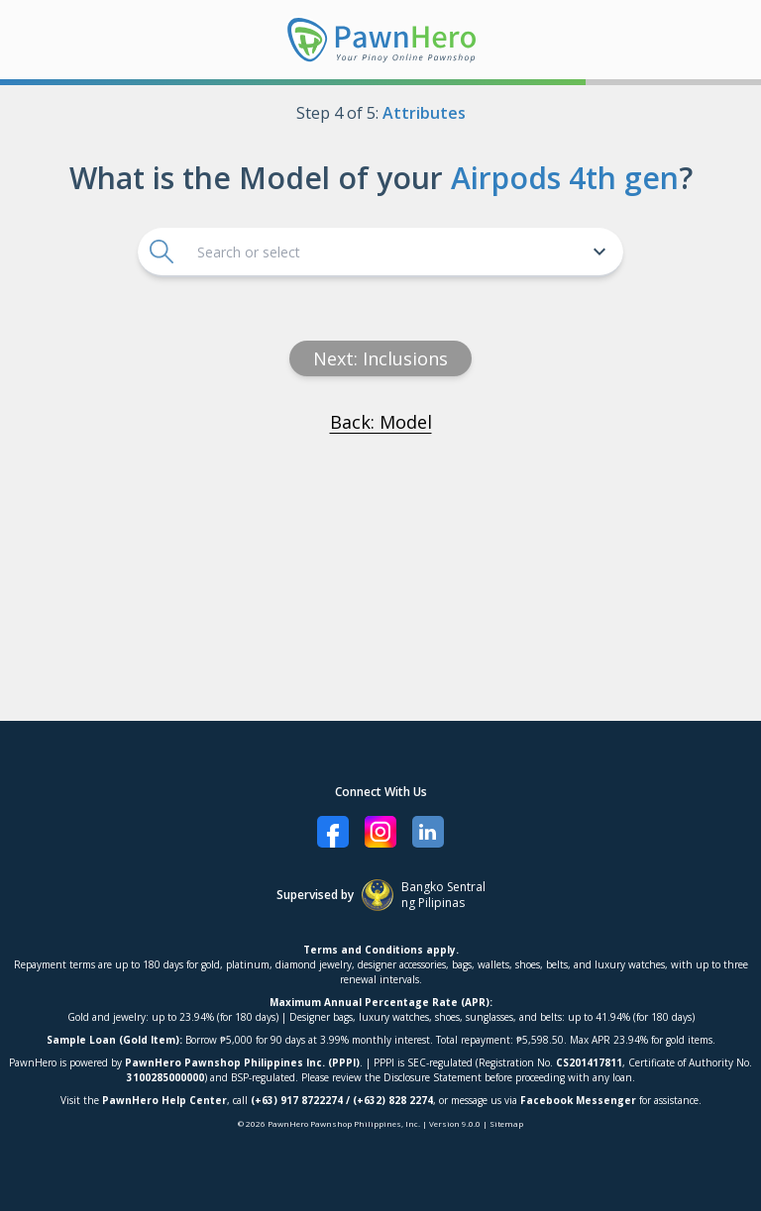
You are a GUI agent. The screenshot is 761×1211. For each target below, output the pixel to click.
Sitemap (506, 1123)
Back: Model (381, 422)
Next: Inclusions (380, 358)
